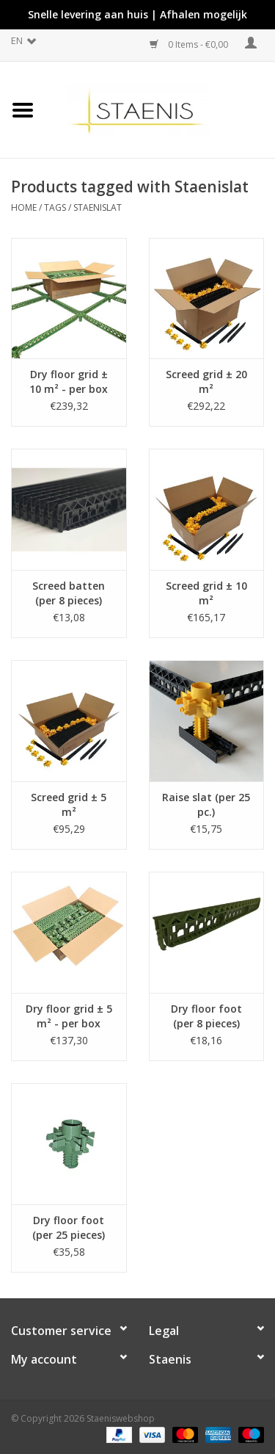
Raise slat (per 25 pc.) (206, 804)
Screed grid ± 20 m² (206, 381)
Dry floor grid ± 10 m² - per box (68, 381)
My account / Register (251, 43)
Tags (55, 207)
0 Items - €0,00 (190, 44)
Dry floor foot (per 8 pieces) (206, 1016)
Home (24, 207)
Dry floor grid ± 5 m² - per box (69, 1016)
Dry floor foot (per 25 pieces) (68, 1227)
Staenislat (97, 207)
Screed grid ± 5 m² (68, 804)
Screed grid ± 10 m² (206, 593)
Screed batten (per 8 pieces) (68, 593)
